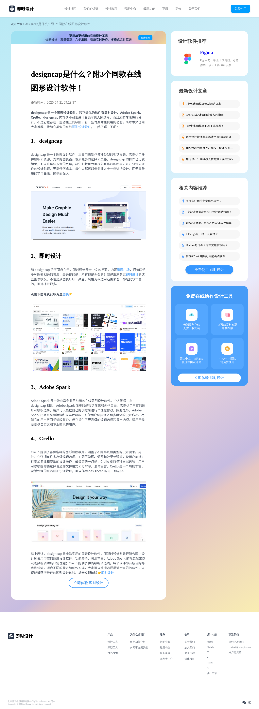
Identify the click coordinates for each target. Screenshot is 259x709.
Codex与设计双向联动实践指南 (205, 114)
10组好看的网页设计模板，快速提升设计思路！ (210, 148)
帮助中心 (130, 8)
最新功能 (149, 8)
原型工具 (113, 647)
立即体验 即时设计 (88, 583)
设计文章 (16, 24)
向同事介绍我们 (139, 647)
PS (208, 652)
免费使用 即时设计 (209, 270)
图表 (65, 294)
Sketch (210, 646)
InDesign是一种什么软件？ (202, 234)
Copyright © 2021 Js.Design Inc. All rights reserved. (29, 704)
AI (208, 667)
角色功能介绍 (138, 641)
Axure (210, 662)
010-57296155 (236, 641)
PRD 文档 (113, 653)
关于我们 (194, 8)
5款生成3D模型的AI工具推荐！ (205, 126)
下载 (165, 8)
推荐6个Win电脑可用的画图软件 (205, 256)
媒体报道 (189, 658)
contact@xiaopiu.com (240, 646)
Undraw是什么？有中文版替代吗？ (207, 245)
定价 (178, 8)
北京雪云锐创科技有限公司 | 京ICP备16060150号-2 (31, 701)
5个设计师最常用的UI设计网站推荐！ (209, 212)
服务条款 (165, 653)
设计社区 (70, 8)
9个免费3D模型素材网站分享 (203, 103)
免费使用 (240, 8)
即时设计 (107, 572)
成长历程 (189, 653)
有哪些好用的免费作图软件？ (204, 200)
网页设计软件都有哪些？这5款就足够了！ (210, 137)
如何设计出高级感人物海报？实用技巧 (209, 159)
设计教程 (111, 8)
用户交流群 (235, 652)
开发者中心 (166, 658)
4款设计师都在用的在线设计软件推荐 (209, 223)
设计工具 (113, 641)
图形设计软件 (81, 126)
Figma (206, 52)
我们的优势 (90, 8)
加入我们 (189, 647)
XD (208, 657)
